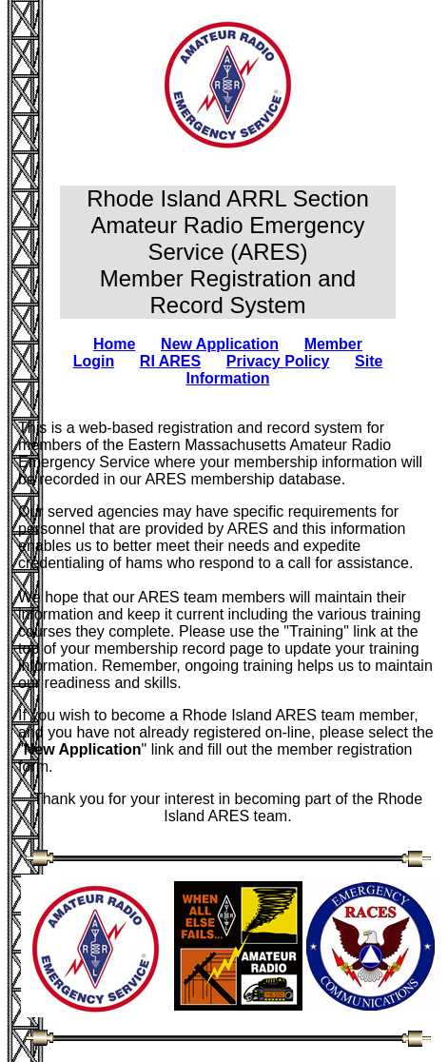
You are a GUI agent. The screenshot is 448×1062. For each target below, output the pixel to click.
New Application (220, 344)
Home (114, 344)
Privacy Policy (278, 361)
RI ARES (170, 361)
